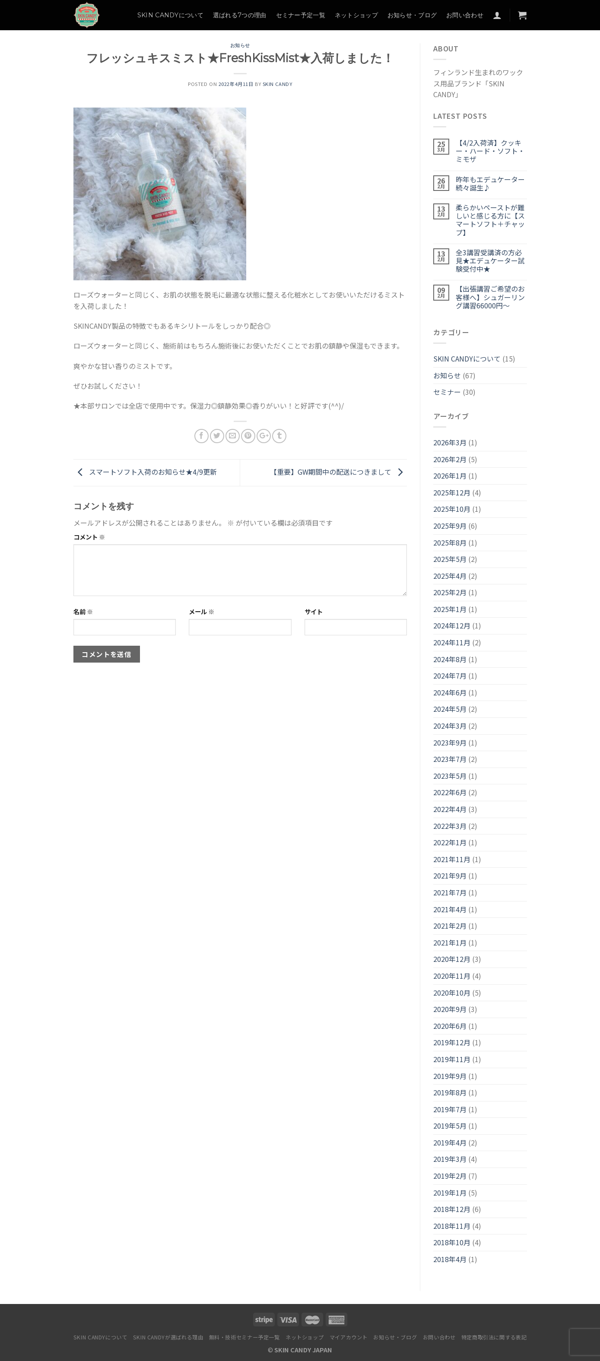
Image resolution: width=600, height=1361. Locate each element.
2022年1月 (450, 842)
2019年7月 (450, 1109)
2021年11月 (451, 859)
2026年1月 (450, 475)
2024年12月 (451, 625)
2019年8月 (450, 1092)
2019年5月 (450, 1125)
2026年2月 (450, 459)
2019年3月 (450, 1159)
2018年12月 (451, 1209)
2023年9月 (450, 742)
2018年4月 (450, 1259)
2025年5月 (450, 559)
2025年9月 (450, 525)
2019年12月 (451, 1042)
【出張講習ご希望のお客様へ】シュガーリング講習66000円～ (490, 297)
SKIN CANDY (277, 83)
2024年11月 (451, 642)
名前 (83, 611)
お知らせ (240, 45)
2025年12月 (451, 492)
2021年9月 (450, 875)
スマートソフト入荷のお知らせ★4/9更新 (145, 471)
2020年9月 (450, 1009)
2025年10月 (451, 509)
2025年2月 (450, 592)
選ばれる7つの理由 (240, 15)
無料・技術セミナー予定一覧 (244, 1337)
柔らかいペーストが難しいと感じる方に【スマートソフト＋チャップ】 (490, 220)
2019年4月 (450, 1142)
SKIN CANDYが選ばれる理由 (168, 1337)
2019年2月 (450, 1176)
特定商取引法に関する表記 (494, 1337)
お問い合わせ (464, 15)
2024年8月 (450, 659)
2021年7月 (450, 892)
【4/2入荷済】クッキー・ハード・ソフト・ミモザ (490, 151)
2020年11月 (451, 976)
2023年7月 (450, 759)
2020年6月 (450, 1026)
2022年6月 (450, 792)
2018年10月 (451, 1242)
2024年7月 (450, 675)
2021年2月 (450, 925)
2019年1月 (450, 1192)
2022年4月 (450, 809)
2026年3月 (450, 442)
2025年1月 (450, 609)
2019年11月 (451, 1059)
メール (201, 611)
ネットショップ (356, 15)
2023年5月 (450, 776)
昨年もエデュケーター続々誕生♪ (490, 183)
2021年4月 (450, 909)
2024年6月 (450, 692)
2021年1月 (450, 942)
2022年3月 (450, 826)
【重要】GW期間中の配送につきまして (338, 471)
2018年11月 (451, 1226)
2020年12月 (451, 959)
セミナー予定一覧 (300, 15)
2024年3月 (450, 725)
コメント (89, 536)
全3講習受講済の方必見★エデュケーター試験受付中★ (490, 260)
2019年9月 (450, 1076)
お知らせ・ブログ (412, 15)
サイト (314, 611)
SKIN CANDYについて (170, 15)
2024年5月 (450, 709)
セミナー (447, 392)
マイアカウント (349, 1337)
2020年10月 (451, 992)
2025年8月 (450, 542)
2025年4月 (450, 576)
